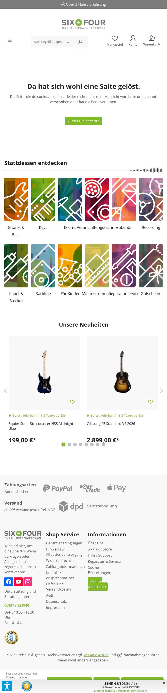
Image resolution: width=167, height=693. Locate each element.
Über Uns (96, 543)
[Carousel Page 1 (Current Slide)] (63, 444)
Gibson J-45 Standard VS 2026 (111, 423)
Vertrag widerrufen (97, 584)
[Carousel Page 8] (103, 444)
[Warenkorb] (151, 42)
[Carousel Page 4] (80, 444)
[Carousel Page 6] (92, 444)
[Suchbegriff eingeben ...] (52, 41)
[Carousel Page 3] (75, 444)
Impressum (55, 607)
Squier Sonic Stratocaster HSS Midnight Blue (41, 426)
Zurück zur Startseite (83, 121)
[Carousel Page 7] (97, 444)
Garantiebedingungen (64, 543)
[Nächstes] (161, 390)
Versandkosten (96, 655)
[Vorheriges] (5, 390)
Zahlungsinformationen (65, 566)
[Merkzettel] (115, 40)
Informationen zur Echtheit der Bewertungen (120, 691)
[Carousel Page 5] (86, 444)
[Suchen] (80, 41)
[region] (83, 390)
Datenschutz (56, 601)
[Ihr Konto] (133, 40)
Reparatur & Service (104, 561)
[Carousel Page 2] (69, 444)
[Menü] (9, 40)
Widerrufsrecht (58, 560)
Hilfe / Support (100, 555)
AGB (49, 595)
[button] (7, 686)
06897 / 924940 (16, 605)
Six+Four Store (100, 549)
